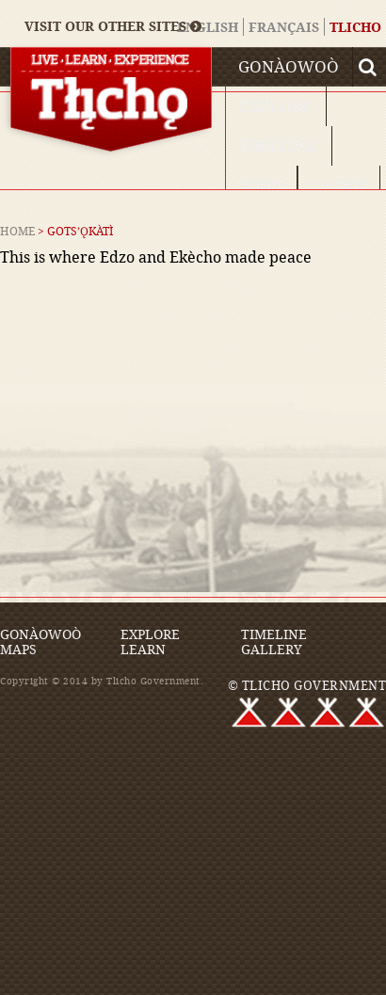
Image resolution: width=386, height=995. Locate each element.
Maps (261, 185)
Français (284, 27)
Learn (339, 185)
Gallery (271, 649)
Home (17, 230)
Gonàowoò (288, 66)
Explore (276, 106)
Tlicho (355, 27)
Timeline (278, 145)
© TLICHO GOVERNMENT (307, 685)
